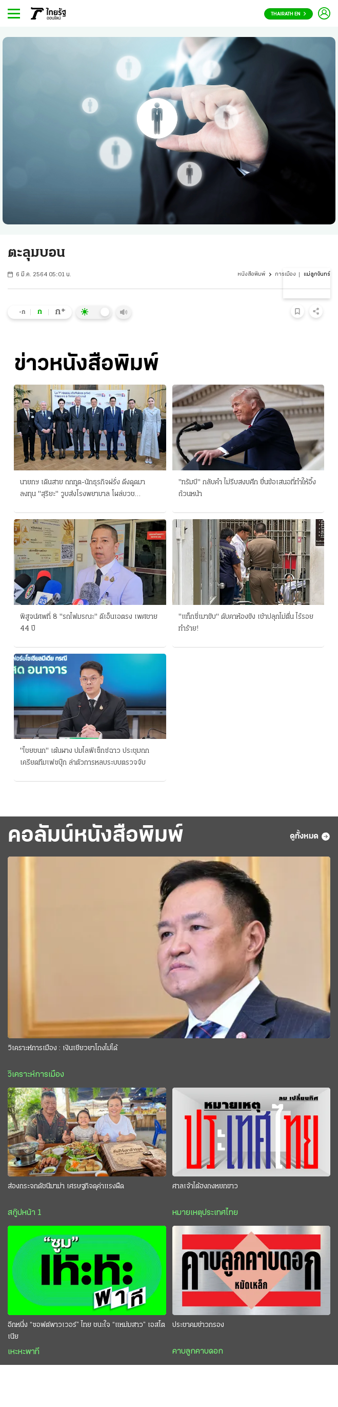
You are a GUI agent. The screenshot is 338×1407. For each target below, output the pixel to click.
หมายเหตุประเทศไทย (205, 1213)
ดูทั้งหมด (310, 836)
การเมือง (285, 274)
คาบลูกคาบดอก (197, 1351)
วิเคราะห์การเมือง (36, 1075)
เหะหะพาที (23, 1352)
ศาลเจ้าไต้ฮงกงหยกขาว (205, 1186)
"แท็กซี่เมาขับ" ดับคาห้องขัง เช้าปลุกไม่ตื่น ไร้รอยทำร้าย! (245, 623)
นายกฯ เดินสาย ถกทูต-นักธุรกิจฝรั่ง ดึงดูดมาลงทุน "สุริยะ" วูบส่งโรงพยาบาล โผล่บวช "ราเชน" (82, 489)
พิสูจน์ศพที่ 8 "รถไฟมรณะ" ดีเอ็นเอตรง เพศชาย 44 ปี (88, 623)
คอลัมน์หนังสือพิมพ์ (96, 836)
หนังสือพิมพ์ (251, 274)
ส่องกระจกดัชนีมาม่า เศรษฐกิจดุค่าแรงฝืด (66, 1186)
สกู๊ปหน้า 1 (25, 1213)
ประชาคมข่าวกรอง (198, 1325)
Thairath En (288, 14)
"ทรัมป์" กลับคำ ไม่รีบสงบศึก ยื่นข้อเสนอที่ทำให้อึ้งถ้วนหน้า (247, 488)
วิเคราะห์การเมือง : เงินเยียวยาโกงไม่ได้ (62, 1048)
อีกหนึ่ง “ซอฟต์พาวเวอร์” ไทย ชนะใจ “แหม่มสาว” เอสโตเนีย (86, 1331)
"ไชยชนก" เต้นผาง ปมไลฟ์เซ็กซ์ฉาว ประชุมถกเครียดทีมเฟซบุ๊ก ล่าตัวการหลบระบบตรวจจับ (84, 757)
